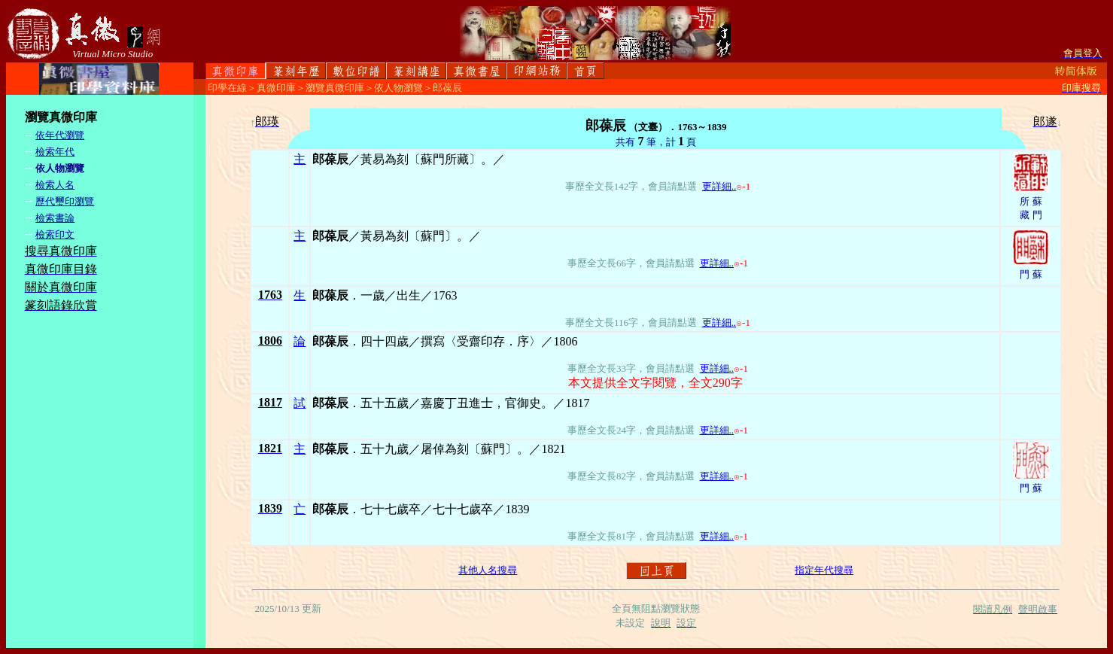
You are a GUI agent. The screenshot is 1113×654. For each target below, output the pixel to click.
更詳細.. (719, 186)
